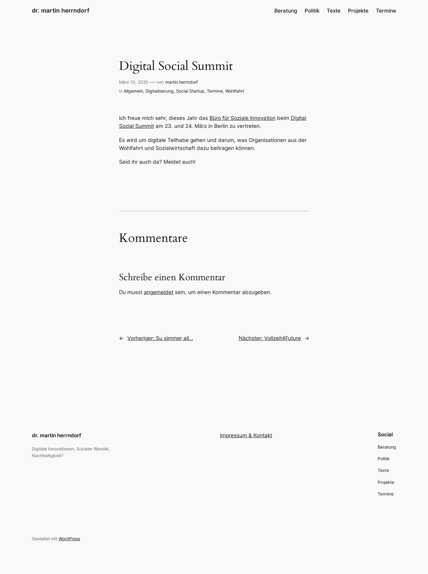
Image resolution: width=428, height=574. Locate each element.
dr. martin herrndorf (60, 10)
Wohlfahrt (234, 91)
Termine (215, 91)
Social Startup (190, 91)
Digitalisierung (159, 91)
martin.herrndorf (181, 82)
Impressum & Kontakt (246, 435)
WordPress (69, 538)
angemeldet (158, 292)
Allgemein (133, 91)
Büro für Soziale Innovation (243, 118)
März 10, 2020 (133, 82)
